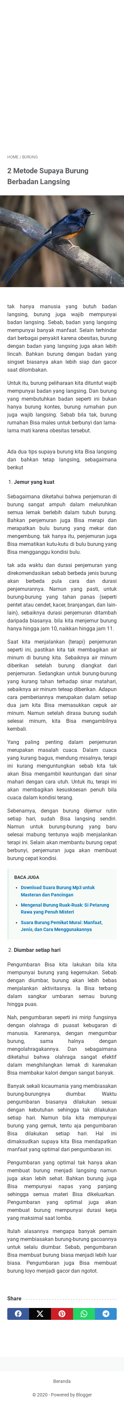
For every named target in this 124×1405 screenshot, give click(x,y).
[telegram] (106, 1314)
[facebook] (18, 1314)
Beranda (62, 1381)
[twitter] (40, 1314)
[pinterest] (62, 1314)
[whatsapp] (84, 1314)
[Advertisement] (62, 85)
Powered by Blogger (71, 1394)
